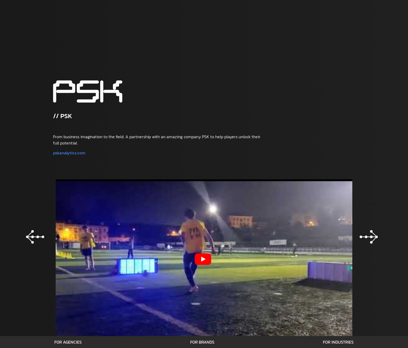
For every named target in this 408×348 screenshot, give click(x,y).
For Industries (338, 342)
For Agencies (68, 342)
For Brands (202, 342)
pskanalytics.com (69, 153)
